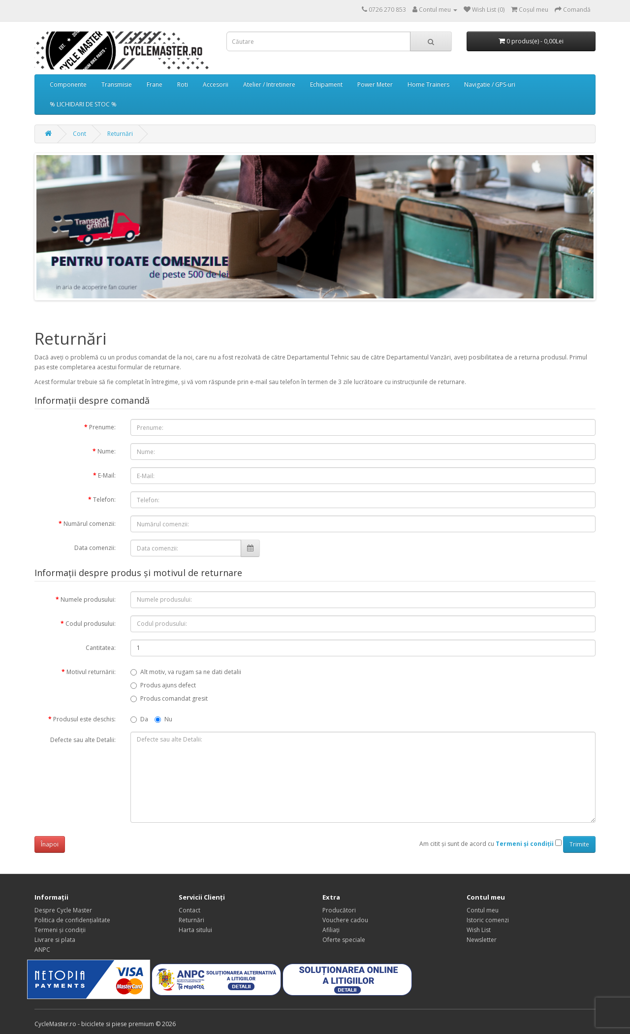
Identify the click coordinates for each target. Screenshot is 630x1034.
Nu (163, 719)
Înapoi (50, 844)
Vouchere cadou (345, 920)
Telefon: (104, 499)
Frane (154, 84)
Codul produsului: (90, 623)
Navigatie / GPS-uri (489, 84)
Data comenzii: (95, 548)
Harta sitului (195, 930)
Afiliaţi (331, 930)
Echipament (326, 84)
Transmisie (116, 84)
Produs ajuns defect (163, 685)
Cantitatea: (101, 648)
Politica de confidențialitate (72, 920)
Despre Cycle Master (63, 910)
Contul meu (483, 910)
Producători (339, 910)
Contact (189, 910)
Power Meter (375, 84)
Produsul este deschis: (84, 719)
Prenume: (102, 427)
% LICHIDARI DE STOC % (83, 104)
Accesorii (215, 84)
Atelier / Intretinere (269, 84)
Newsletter (482, 940)
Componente (68, 84)
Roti (182, 84)
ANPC (42, 949)
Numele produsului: (88, 599)
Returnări (120, 133)
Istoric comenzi (488, 920)
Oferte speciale (343, 940)
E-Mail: (107, 475)
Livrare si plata (54, 940)
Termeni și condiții (60, 930)
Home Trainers (428, 84)
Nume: (106, 451)
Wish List (479, 930)
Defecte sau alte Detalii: (83, 740)
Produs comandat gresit (169, 698)
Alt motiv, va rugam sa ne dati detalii (185, 672)
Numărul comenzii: (89, 523)
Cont (79, 133)
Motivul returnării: (91, 672)
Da (139, 719)
